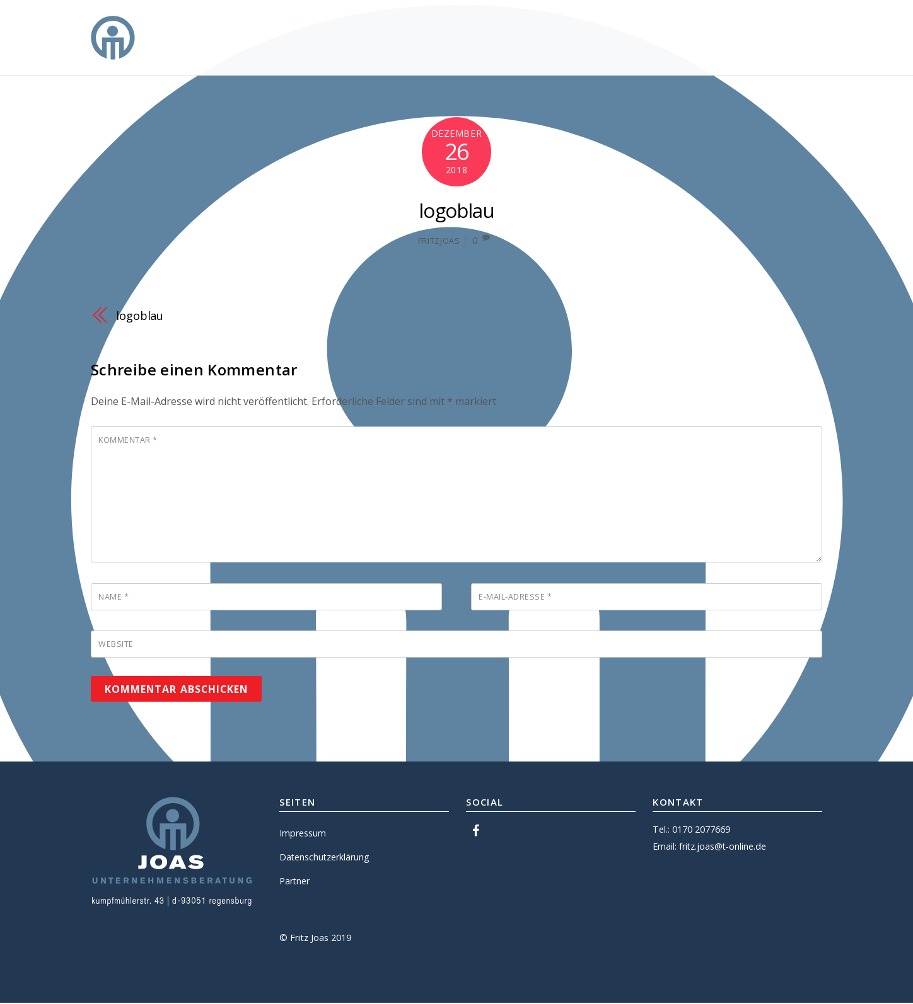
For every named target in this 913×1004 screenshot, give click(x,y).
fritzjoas (439, 240)
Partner (294, 882)
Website (116, 645)
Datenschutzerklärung (325, 858)
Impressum (302, 834)
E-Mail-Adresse (515, 597)
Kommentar (128, 440)
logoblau (457, 210)
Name (113, 597)
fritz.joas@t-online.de (723, 847)
